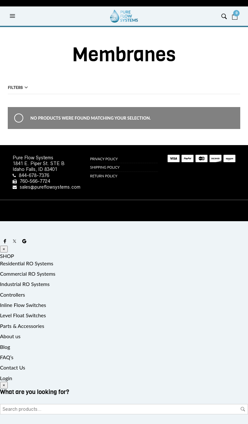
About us (10, 336)
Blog (5, 347)
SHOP (7, 256)
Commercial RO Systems (28, 274)
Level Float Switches (23, 315)
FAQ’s (6, 357)
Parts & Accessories (22, 326)
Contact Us (12, 367)
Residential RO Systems (26, 263)
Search (242, 409)
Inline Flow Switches (23, 305)
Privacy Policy (104, 159)
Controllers (12, 294)
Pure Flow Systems (33, 157)
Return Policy (103, 176)
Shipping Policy (104, 167)
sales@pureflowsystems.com (50, 187)
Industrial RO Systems (25, 284)
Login (6, 378)
